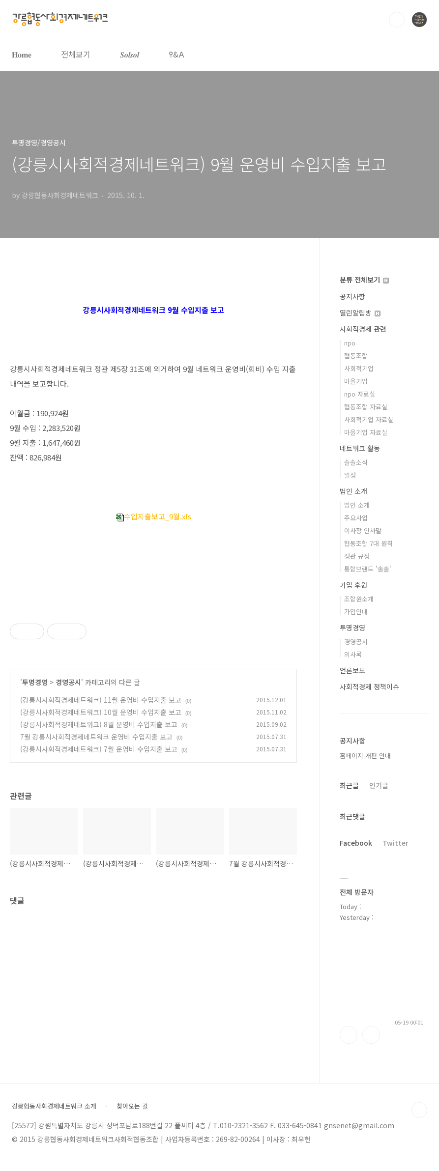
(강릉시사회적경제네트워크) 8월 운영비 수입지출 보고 (98, 724)
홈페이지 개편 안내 (365, 755)
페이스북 (348, 1035)
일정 (350, 475)
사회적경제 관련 (363, 329)
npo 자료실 (359, 394)
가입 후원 (353, 585)
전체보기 (75, 54)
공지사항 (352, 296)
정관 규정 (357, 556)
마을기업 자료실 (365, 432)
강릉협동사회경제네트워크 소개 (54, 1106)
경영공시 (68, 682)
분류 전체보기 (364, 280)
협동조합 (356, 355)
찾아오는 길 (132, 1106)
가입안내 (356, 611)
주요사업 (356, 517)
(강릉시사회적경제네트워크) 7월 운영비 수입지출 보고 (98, 749)
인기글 (378, 785)
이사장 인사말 (362, 530)
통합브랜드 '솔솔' (367, 568)
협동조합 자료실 (365, 406)
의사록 (353, 654)
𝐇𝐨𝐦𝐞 (21, 54)
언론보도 (352, 670)
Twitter (395, 843)
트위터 (371, 1035)
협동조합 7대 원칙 (368, 543)
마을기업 (356, 381)
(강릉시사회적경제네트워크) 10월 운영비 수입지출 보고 (100, 712)
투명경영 (35, 682)
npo (349, 342)
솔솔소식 (356, 462)
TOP (419, 1110)
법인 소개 (353, 491)
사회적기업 (359, 368)
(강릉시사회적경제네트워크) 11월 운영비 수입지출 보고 (100, 700)
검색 (396, 19)
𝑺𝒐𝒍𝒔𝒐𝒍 (129, 54)
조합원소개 (359, 598)
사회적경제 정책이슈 (369, 686)
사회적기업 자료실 (368, 419)
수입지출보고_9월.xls (153, 516)
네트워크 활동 (360, 448)
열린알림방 (360, 312)
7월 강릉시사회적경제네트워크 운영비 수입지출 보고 (96, 737)
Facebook (356, 843)
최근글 (349, 785)
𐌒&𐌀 (176, 54)
